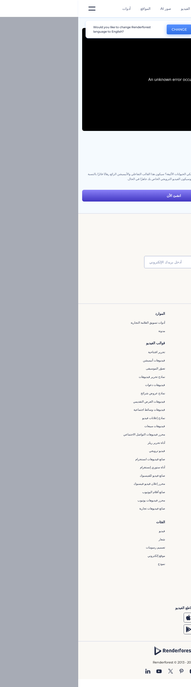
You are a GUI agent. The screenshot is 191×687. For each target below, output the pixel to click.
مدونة (83, 331)
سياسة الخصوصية (156, 364)
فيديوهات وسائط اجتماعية (71, 409)
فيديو (84, 531)
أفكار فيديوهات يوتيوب (153, 588)
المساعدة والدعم (156, 347)
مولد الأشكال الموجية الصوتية (149, 459)
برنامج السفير (158, 396)
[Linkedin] (69, 671)
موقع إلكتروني (78, 556)
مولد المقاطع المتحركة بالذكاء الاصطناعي (141, 539)
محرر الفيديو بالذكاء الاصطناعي (148, 531)
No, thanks (131, 29)
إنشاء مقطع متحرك (155, 434)
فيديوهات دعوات (77, 385)
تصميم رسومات (77, 547)
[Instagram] (114, 671)
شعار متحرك (159, 443)
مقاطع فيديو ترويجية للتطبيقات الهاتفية (143, 476)
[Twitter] (92, 671)
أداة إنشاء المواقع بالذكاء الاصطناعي (145, 564)
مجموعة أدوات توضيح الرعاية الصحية (165, 154)
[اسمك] (156, 262)
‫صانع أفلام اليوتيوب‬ (75, 492)
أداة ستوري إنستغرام (74, 467)
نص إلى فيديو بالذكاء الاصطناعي (147, 556)
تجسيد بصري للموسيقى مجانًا (149, 418)
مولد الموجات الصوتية (154, 451)
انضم (169, 281)
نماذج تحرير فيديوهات (74, 377)
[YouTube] (81, 671)
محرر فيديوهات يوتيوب (73, 500)
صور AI (87, 8)
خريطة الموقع (159, 380)
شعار (83, 539)
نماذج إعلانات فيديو (75, 418)
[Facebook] (123, 671)
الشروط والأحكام (156, 372)
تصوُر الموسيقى (77, 368)
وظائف (163, 339)
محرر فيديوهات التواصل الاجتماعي (66, 434)
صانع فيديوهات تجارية (74, 508)
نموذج (83, 564)
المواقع (67, 8)
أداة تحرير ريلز (78, 443)
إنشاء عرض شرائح (155, 484)
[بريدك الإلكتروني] (98, 262)
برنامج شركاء (159, 388)
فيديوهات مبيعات (76, 426)
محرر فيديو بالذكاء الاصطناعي (149, 547)
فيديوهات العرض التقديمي (71, 401)
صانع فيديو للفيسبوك (74, 475)
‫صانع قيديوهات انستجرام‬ (72, 459)
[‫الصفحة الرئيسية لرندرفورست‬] (179, 8)
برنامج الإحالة (159, 355)
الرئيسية (182, 23)
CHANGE (101, 29)
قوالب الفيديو (112, 8)
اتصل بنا (162, 331)
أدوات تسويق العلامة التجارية (69, 322)
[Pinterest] (103, 671)
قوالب (165, 23)
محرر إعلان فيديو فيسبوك (71, 483)
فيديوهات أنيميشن (76, 360)
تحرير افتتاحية (78, 352)
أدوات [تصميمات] (48, 8)
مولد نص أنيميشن (156, 500)
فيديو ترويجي (79, 451)
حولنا (164, 322)
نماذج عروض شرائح (75, 393)
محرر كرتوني (159, 468)
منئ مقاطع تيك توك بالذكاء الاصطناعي (143, 580)
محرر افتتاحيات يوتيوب (153, 426)
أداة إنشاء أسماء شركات (152, 572)
